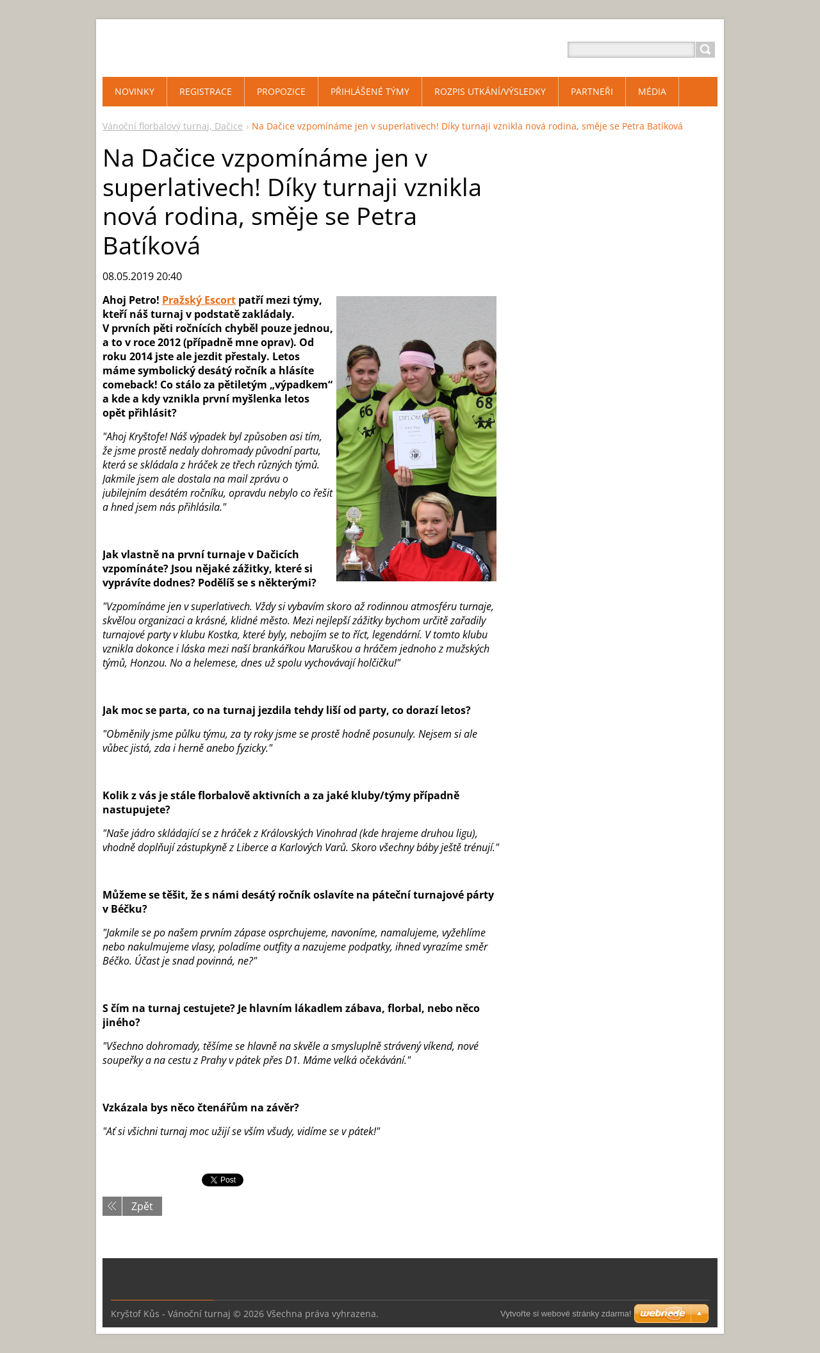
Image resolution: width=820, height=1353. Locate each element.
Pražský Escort (199, 300)
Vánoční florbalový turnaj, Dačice (172, 126)
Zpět (142, 1206)
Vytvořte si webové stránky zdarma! (566, 1313)
